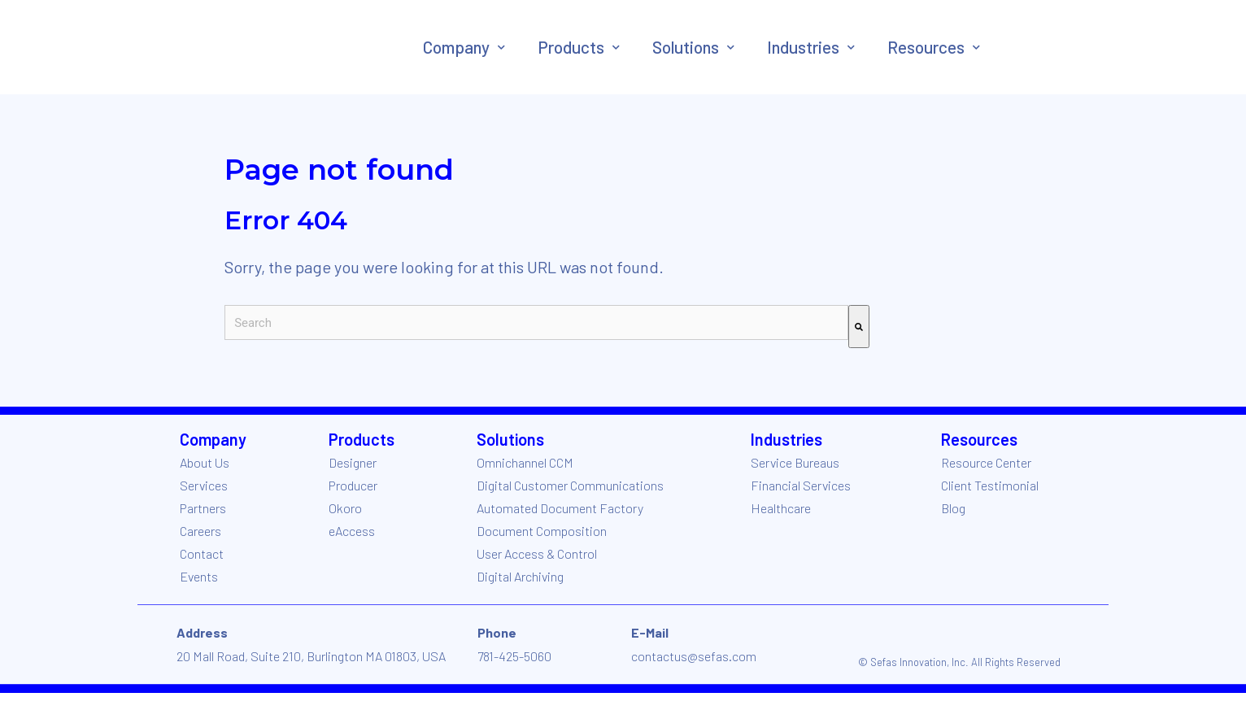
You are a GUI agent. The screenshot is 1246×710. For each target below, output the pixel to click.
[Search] (858, 326)
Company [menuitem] (456, 47)
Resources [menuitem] (926, 47)
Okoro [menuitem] (345, 508)
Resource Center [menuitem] (986, 462)
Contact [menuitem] (202, 553)
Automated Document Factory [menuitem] (560, 508)
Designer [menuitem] (353, 462)
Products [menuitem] (571, 47)
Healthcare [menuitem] (781, 508)
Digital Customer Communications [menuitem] (570, 485)
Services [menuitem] (204, 485)
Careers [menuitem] (200, 530)
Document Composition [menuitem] (542, 530)
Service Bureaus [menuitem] (795, 462)
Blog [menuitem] (953, 508)
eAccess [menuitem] (352, 530)
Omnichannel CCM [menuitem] (525, 462)
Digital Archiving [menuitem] (520, 576)
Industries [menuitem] (803, 47)
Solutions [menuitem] (685, 47)
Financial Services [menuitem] (801, 485)
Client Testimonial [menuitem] (990, 485)
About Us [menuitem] (204, 462)
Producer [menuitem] (353, 485)
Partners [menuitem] (203, 508)
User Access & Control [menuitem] (537, 553)
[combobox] (536, 322)
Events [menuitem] (199, 576)
